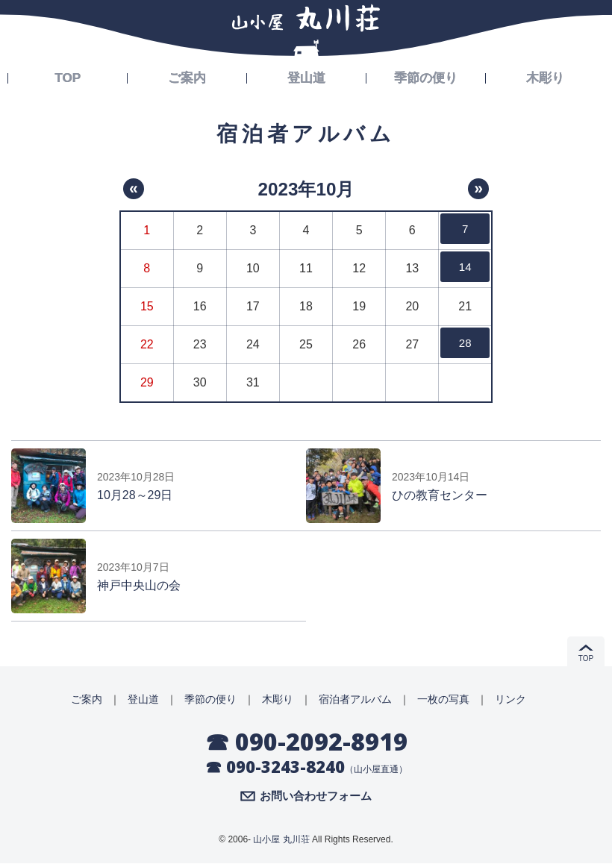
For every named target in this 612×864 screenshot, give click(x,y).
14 (465, 268)
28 (465, 344)
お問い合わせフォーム (315, 797)
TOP (67, 76)
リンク (510, 699)
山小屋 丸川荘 (281, 840)
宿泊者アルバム (355, 699)
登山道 (307, 76)
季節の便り (426, 76)
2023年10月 (305, 188)
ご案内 (187, 76)
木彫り (545, 76)
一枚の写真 (443, 699)
